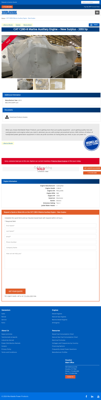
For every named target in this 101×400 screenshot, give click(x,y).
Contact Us (70, 377)
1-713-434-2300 (7, 7)
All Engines (56, 323)
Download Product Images (19, 117)
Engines (18, 25)
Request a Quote (9, 2)
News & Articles (7, 334)
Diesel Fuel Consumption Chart (63, 334)
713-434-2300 (28, 296)
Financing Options (58, 346)
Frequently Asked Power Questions (64, 349)
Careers (4, 346)
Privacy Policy (6, 349)
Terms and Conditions (9, 352)
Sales (3, 314)
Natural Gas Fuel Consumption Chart (65, 337)
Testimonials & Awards (9, 337)
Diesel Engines (57, 314)
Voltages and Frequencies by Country (65, 343)
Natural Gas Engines (59, 317)
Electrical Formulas (58, 340)
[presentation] (13, 279)
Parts (3, 323)
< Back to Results (8, 25)
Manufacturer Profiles (59, 352)
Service (4, 320)
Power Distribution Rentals (11, 343)
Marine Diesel (28, 25)
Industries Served (8, 340)
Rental (4, 317)
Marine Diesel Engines (59, 161)
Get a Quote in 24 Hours (92, 168)
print (94, 25)
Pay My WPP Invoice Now (91, 7)
